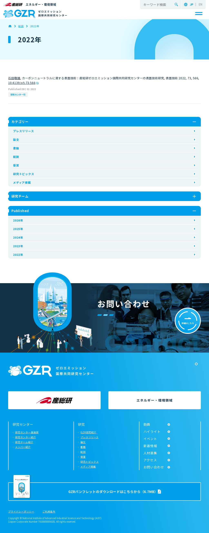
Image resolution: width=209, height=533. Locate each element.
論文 (16, 139)
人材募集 (150, 452)
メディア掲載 (22, 182)
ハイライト (152, 431)
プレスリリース (23, 131)
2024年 (18, 237)
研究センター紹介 (25, 437)
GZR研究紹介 (88, 432)
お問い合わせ (153, 467)
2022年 (18, 255)
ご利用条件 (49, 512)
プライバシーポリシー (21, 512)
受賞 (16, 165)
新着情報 (150, 445)
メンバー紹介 (23, 447)
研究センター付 (18, 94)
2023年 (18, 246)
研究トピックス (23, 174)
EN (200, 4)
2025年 (18, 229)
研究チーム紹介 (24, 442)
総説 (16, 157)
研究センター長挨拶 (27, 432)
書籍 (16, 148)
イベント (150, 438)
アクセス (150, 459)
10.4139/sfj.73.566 (21, 82)
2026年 (18, 220)
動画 (146, 424)
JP (191, 4)
